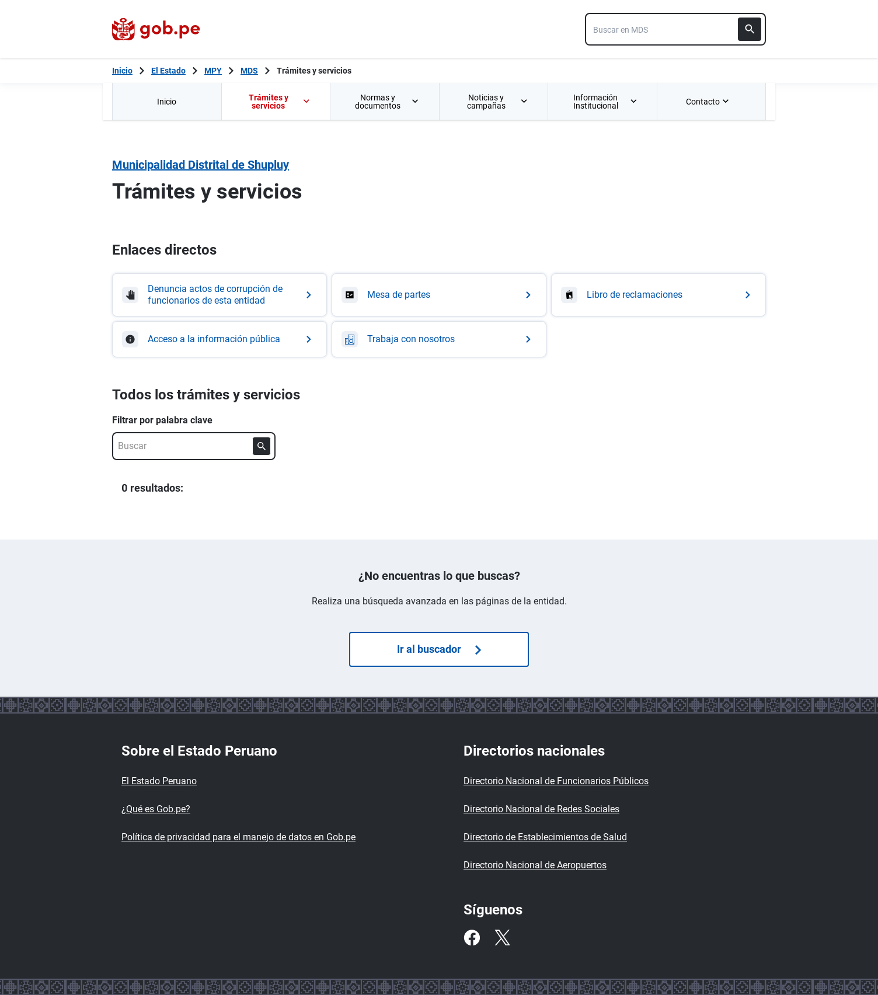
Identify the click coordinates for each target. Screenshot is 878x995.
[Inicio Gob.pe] (122, 70)
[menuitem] (166, 101)
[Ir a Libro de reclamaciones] (658, 294)
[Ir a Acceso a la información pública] (219, 339)
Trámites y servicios (314, 70)
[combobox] (675, 29)
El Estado (168, 70)
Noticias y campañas (498, 101)
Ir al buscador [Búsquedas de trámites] (439, 649)
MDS (249, 70)
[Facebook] (472, 938)
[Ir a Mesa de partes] (439, 294)
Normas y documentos (387, 101)
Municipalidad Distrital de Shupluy (200, 165)
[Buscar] (749, 29)
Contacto (708, 101)
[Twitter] (502, 938)
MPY (213, 70)
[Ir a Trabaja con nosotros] (439, 339)
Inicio (166, 101)
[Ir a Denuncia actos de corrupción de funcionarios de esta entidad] (219, 294)
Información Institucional (605, 101)
